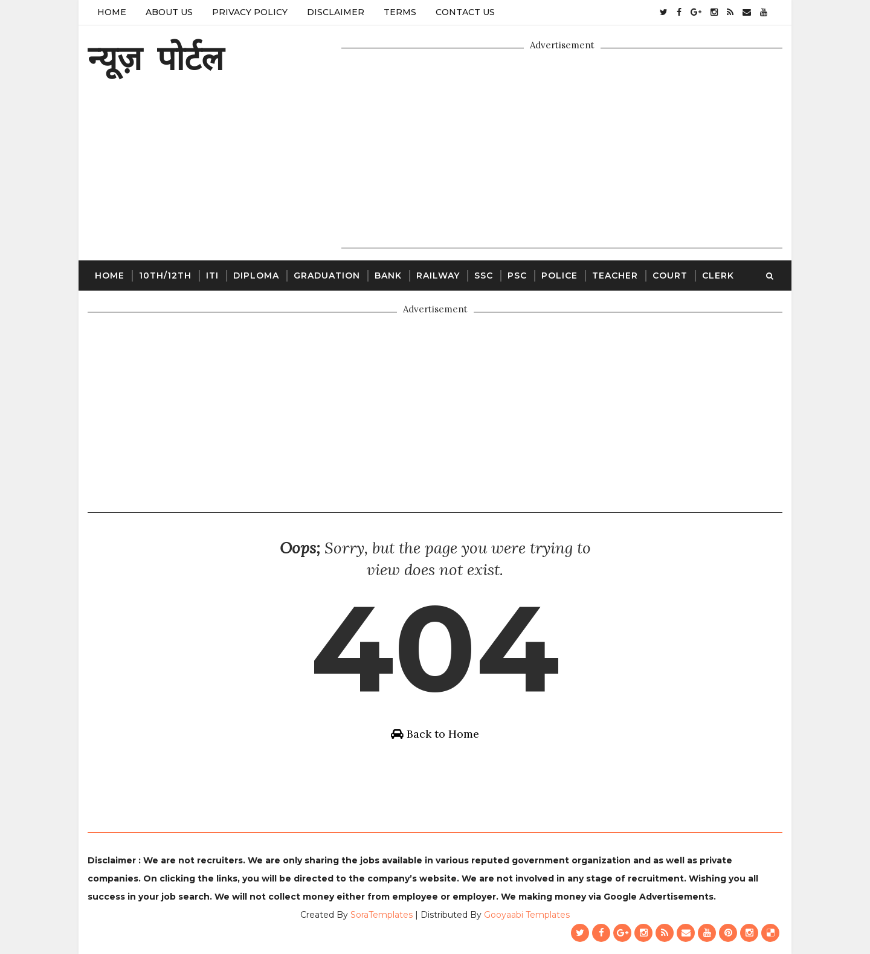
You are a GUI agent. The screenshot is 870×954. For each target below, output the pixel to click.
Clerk (718, 275)
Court (670, 275)
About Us (169, 12)
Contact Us (465, 12)
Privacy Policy (250, 12)
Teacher (615, 275)
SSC (483, 275)
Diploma (256, 275)
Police (559, 275)
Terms (400, 12)
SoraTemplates (381, 914)
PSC (517, 275)
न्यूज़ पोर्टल (156, 58)
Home (111, 12)
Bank (388, 275)
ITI (212, 275)
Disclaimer (335, 12)
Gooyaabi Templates (527, 914)
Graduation (327, 275)
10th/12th (165, 275)
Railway (438, 275)
